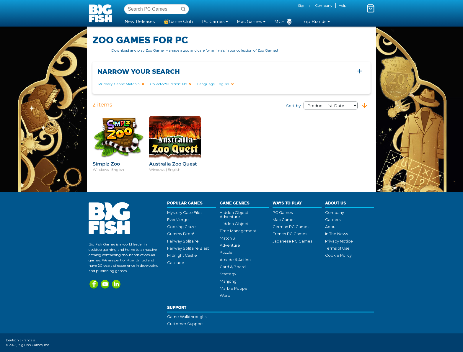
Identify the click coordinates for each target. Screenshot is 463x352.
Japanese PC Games (292, 241)
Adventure (230, 245)
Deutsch (12, 340)
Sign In (304, 5)
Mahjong (228, 281)
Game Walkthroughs (186, 316)
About (331, 226)
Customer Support (185, 323)
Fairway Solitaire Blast (188, 248)
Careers (332, 219)
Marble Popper (234, 288)
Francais (28, 340)
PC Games (283, 212)
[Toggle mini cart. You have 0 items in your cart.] (370, 8)
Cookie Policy (338, 255)
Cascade (175, 262)
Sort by (322, 105)
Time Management (238, 230)
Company (323, 5)
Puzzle (226, 252)
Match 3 (227, 238)
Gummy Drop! (180, 233)
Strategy (228, 273)
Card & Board (233, 266)
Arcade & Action (235, 259)
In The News (336, 233)
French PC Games (290, 233)
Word (225, 295)
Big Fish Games (101, 13)
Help (342, 5)
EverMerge (178, 219)
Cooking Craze (181, 226)
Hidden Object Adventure (234, 214)
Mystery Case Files (184, 212)
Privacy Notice (339, 241)
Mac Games (284, 219)
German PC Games (291, 226)
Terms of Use (337, 248)
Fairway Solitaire (183, 241)
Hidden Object (234, 223)
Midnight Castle (182, 255)
